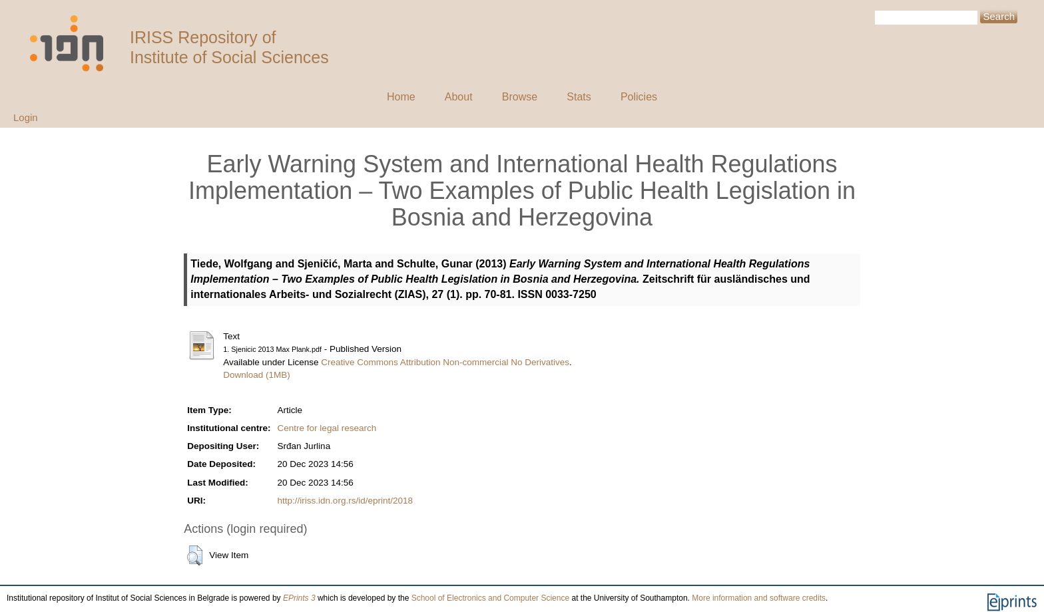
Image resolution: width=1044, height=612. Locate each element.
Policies (639, 96)
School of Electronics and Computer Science (490, 598)
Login (25, 117)
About (459, 96)
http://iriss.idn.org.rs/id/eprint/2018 (345, 501)
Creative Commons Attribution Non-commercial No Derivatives (445, 362)
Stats (579, 96)
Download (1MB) (256, 375)
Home (401, 96)
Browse (519, 96)
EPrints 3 (299, 598)
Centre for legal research (327, 428)
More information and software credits (759, 598)
